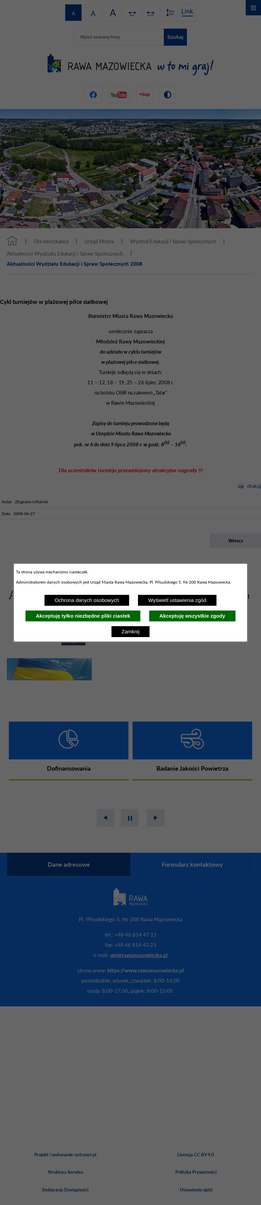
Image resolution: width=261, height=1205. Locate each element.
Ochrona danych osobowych (87, 600)
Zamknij (131, 631)
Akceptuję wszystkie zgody (192, 616)
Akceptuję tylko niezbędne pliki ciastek (83, 616)
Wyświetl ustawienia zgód (177, 600)
